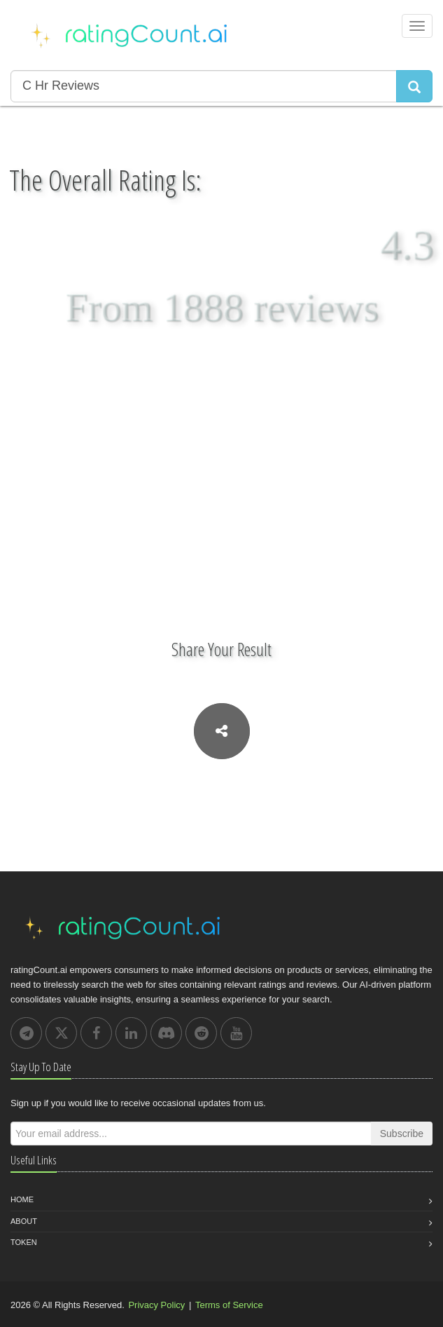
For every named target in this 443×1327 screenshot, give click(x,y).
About (23, 1221)
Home (22, 1199)
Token (23, 1242)
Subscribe (401, 1133)
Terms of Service (229, 1305)
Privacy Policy (156, 1305)
